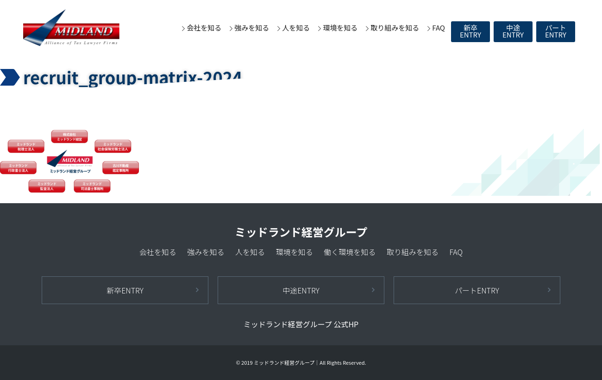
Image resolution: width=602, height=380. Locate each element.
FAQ (438, 27)
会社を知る (204, 27)
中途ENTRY (513, 31)
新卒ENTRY (470, 31)
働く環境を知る (350, 251)
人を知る (296, 27)
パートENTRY (555, 31)
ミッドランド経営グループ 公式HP (301, 324)
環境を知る (340, 27)
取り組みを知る (394, 27)
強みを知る (251, 27)
